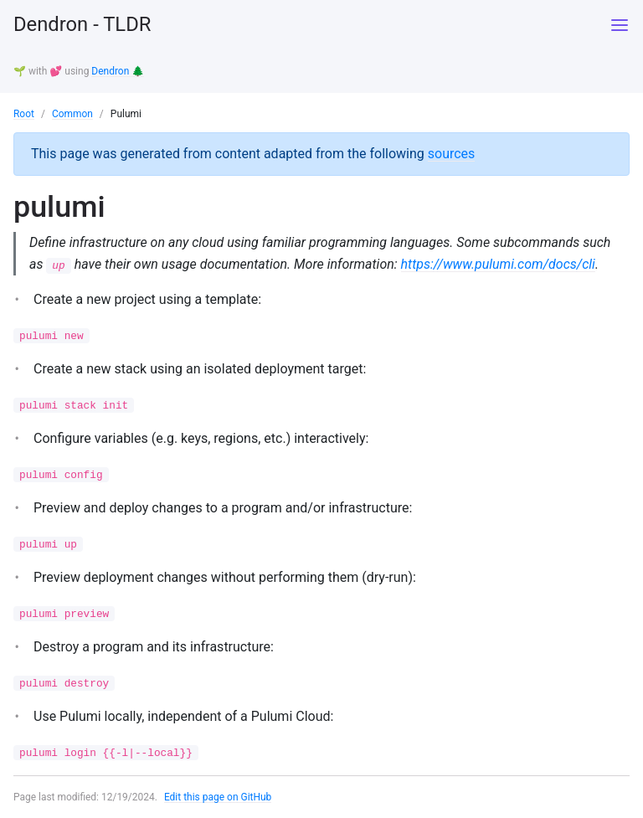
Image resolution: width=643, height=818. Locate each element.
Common (72, 113)
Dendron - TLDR (82, 25)
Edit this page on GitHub (218, 796)
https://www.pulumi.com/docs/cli (499, 262)
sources (452, 152)
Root (23, 113)
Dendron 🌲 (117, 71)
